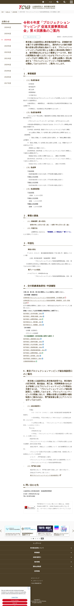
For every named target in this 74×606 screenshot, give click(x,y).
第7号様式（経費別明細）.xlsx (32, 353)
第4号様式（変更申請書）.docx (32, 341)
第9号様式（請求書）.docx (31, 355)
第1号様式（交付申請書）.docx (32, 313)
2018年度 (7, 77)
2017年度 (7, 83)
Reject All (15, 603)
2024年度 (7, 40)
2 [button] (33, 538)
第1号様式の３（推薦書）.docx (32, 324)
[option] (13, 531)
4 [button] (37, 538)
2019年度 (7, 71)
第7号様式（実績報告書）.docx (32, 347)
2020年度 (7, 64)
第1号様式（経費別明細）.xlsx (32, 319)
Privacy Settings (15, 600)
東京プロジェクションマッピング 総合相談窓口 (44, 475)
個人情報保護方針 (37, 583)
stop (42, 538)
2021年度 (7, 58)
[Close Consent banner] (29, 588)
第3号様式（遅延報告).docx (31, 339)
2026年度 (7, 27)
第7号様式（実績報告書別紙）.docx (34, 350)
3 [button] (35, 538)
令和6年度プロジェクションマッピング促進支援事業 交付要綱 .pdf (43, 297)
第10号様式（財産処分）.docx (32, 358)
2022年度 (7, 52)
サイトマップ (35, 578)
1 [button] (31, 538)
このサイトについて (37, 580)
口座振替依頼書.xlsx (29, 361)
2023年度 (7, 46)
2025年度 (7, 33)
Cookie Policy (15, 597)
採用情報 (37, 571)
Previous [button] (1, 530)
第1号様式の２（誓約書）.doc (32, 322)
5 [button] (39, 538)
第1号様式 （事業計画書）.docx (32, 316)
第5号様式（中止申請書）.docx (32, 344)
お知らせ (5, 21)
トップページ (37, 543)
